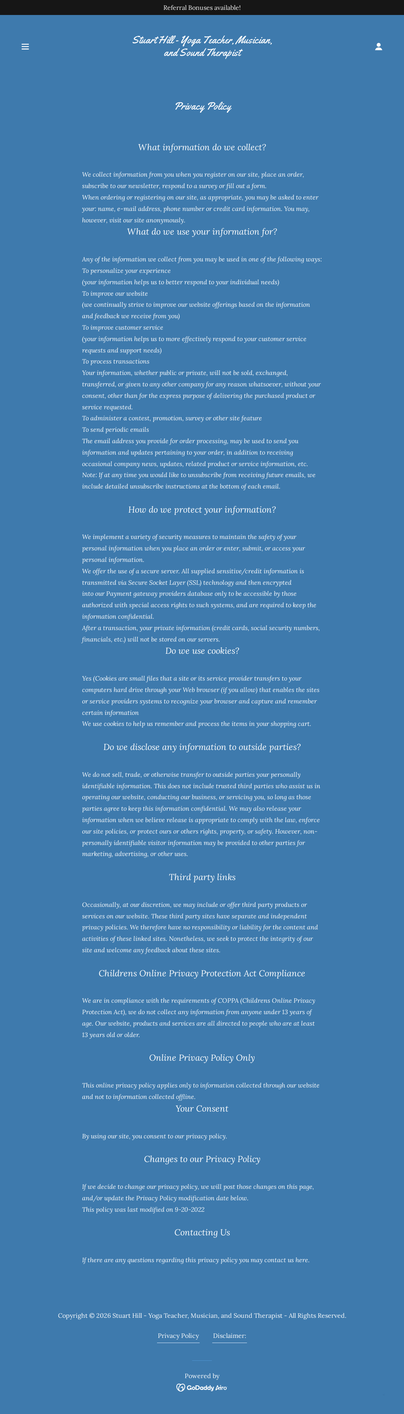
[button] (25, 46)
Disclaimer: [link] (229, 1335)
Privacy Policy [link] (178, 1335)
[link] (202, 54)
